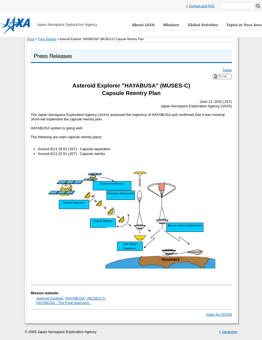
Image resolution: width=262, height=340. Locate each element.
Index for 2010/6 (219, 314)
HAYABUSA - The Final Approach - (63, 303)
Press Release (47, 39)
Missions (171, 26)
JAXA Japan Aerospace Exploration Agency (48, 25)
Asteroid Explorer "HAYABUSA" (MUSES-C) (71, 298)
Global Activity (203, 26)
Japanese (229, 332)
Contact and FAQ (202, 6)
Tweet (227, 70)
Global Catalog (244, 26)
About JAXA (143, 26)
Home (31, 39)
